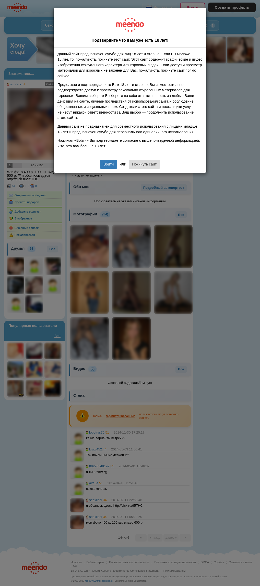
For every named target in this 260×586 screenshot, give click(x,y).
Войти (108, 164)
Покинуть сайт (144, 164)
